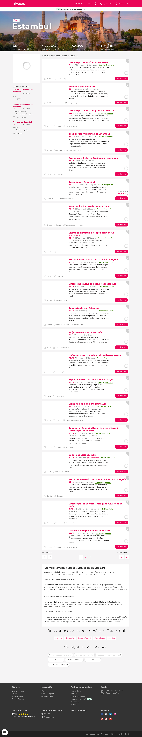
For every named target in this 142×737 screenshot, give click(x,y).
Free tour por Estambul (22, 122)
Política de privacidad (116, 734)
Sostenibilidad (17, 696)
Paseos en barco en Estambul (109, 655)
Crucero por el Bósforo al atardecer (23, 90)
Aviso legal (104, 734)
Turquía (16, 20)
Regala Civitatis (18, 699)
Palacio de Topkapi (84, 638)
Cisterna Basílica (99, 638)
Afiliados (74, 694)
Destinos (44, 691)
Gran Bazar (111, 638)
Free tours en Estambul (58, 665)
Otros (56, 660)
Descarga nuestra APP (51, 710)
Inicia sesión (110, 3)
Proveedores (76, 691)
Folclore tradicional (74, 660)
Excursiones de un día (84, 655)
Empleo (74, 704)
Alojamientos (76, 702)
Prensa (14, 694)
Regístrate (123, 3)
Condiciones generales (91, 734)
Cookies (127, 734)
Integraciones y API (78, 699)
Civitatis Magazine (48, 694)
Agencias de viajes (78, 696)
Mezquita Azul (70, 638)
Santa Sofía (58, 638)
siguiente (121, 557)
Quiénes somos (18, 691)
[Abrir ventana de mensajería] (5, 732)
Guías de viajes (47, 696)
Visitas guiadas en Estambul (60, 655)
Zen (92, 660)
